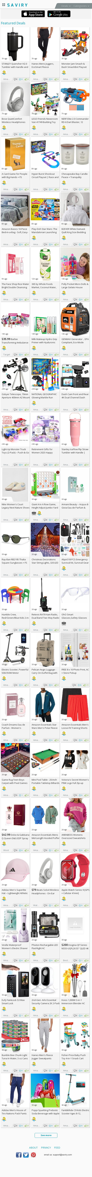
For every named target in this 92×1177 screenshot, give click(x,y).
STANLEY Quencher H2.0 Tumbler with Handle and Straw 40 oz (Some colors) (15, 67)
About (33, 1147)
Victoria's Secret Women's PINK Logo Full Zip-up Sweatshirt (75, 783)
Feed (57, 1147)
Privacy (46, 1147)
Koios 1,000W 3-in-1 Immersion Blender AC (73, 1001)
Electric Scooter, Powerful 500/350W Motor (15, 671)
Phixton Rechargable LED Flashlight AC (45, 946)
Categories (80, 6)
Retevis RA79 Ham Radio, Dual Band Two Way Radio (45, 616)
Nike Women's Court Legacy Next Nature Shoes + (16, 507)
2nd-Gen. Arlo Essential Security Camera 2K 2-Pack (46, 1001)
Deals (64, 6)
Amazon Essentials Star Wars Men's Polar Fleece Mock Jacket (45, 728)
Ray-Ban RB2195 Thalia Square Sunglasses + (14, 561)
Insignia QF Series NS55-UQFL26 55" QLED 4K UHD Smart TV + (75, 948)
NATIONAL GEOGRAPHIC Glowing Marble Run (44, 396)
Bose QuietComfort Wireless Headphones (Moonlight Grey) (13, 122)
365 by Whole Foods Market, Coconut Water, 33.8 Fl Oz (44, 287)
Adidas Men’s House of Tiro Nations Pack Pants (14, 1112)
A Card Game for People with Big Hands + (14, 175)
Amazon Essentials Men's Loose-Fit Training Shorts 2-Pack (75, 728)
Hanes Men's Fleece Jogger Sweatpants (42, 1057)
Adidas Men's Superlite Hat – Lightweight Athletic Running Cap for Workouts (16, 893)
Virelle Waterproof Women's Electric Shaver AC (15, 948)
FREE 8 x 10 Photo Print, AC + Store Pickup (75, 671)
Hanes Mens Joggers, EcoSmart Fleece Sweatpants (43, 67)
